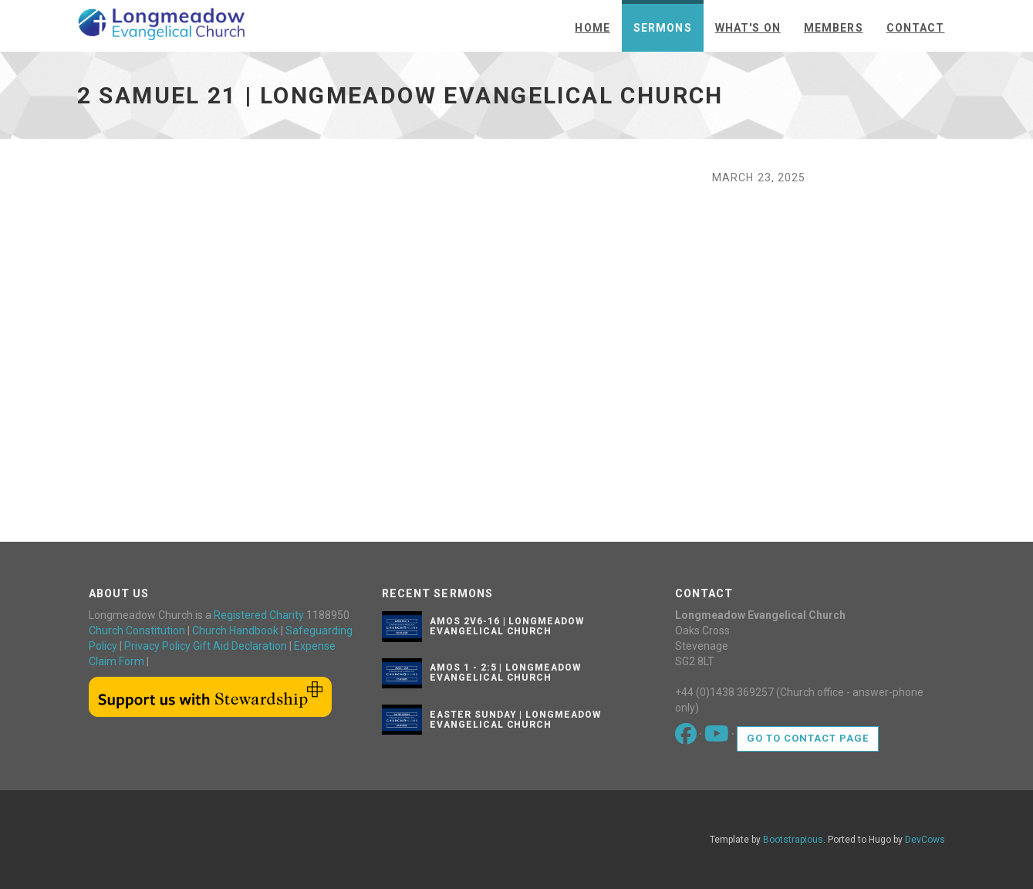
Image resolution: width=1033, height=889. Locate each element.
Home (592, 28)
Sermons (662, 28)
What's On (748, 28)
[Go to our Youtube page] (717, 738)
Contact (915, 28)
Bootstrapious (793, 839)
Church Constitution (137, 630)
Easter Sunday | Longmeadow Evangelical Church (515, 719)
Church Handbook (235, 630)
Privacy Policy (157, 646)
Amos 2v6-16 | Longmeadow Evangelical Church (507, 626)
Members (833, 28)
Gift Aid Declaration (240, 646)
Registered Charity (259, 615)
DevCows (925, 839)
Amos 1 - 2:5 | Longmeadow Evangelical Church (505, 672)
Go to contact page (808, 738)
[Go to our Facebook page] (687, 738)
